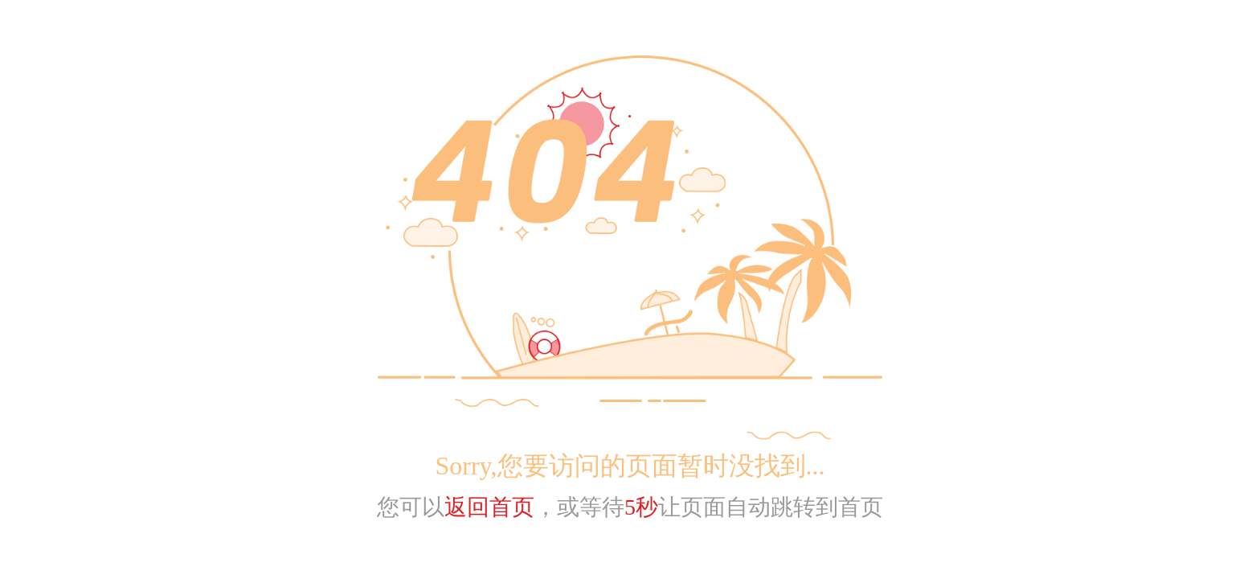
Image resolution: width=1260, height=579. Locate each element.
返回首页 (489, 507)
